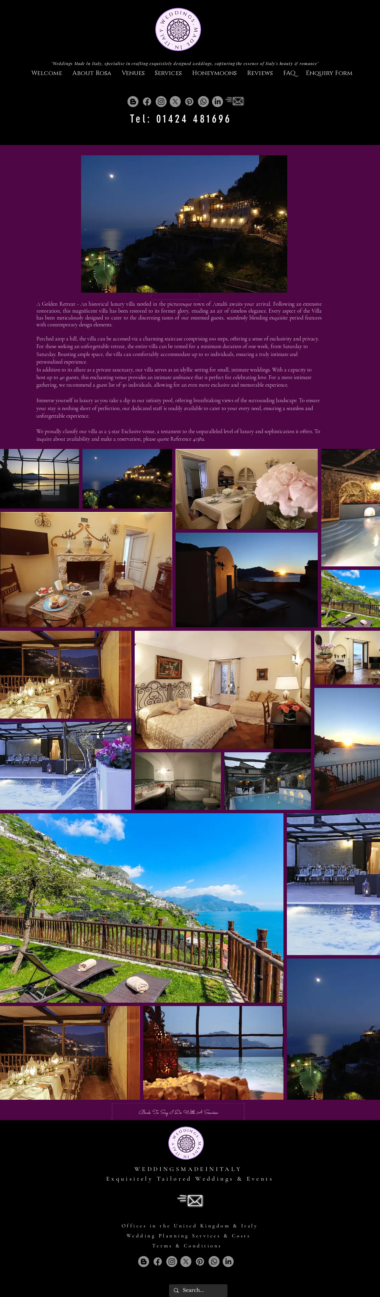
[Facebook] (147, 101)
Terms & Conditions (187, 1246)
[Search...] (198, 1290)
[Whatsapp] (203, 101)
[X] (175, 101)
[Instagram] (161, 101)
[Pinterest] (189, 101)
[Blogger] (132, 101)
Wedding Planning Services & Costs (188, 1236)
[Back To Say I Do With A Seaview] (178, 1113)
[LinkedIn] (217, 101)
